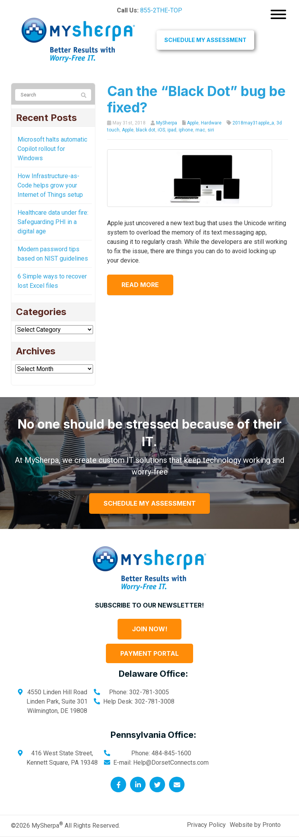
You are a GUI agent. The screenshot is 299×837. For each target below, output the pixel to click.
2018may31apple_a (253, 123)
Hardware (211, 123)
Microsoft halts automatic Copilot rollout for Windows (52, 149)
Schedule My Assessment (205, 40)
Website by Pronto (255, 824)
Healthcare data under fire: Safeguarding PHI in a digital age (53, 222)
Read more (141, 285)
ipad (171, 130)
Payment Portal (149, 653)
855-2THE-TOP (161, 10)
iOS (161, 130)
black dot (145, 130)
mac (200, 130)
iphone (186, 130)
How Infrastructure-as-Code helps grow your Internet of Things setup (50, 185)
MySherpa (166, 123)
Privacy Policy (206, 824)
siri (211, 130)
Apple (193, 123)
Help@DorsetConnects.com (171, 762)
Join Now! (149, 629)
